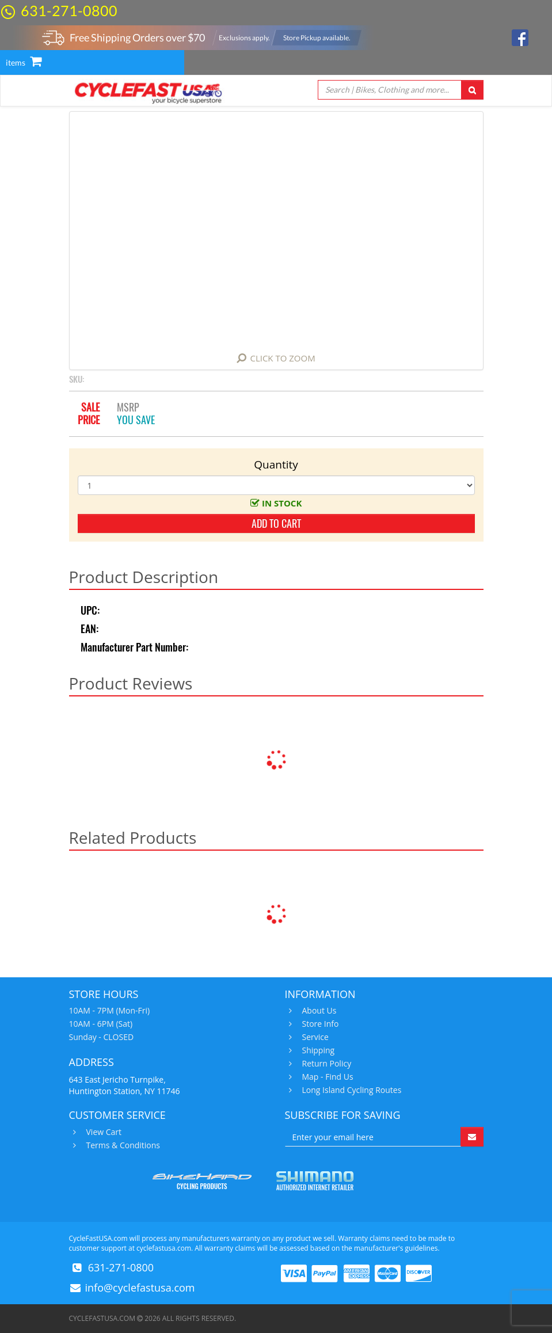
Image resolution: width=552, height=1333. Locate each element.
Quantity (276, 464)
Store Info (319, 1024)
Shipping (317, 1050)
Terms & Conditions (122, 1145)
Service (314, 1037)
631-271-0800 (69, 10)
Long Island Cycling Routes (350, 1090)
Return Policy (325, 1063)
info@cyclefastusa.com (140, 1287)
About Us (318, 1011)
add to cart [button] (276, 523)
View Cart (102, 1132)
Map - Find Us (326, 1077)
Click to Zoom (282, 358)
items (23, 62)
